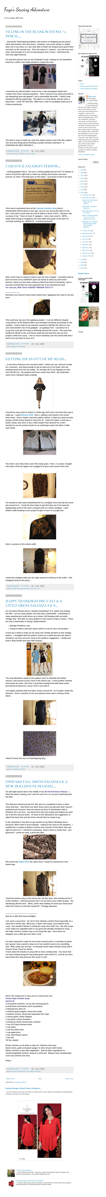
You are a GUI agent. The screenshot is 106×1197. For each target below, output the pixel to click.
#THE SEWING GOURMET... (89, 89)
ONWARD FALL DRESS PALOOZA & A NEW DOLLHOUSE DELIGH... (89, 224)
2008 (82, 265)
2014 (82, 184)
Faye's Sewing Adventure (27, 9)
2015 (82, 181)
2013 (82, 187)
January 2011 (86, 256)
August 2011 (86, 236)
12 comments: (25, 343)
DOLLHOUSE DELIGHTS (18, 1071)
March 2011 (86, 250)
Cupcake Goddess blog (46, 208)
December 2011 (87, 195)
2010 (82, 259)
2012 (82, 189)
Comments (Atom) (20, 1082)
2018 (82, 173)
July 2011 (85, 239)
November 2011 (87, 198)
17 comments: (25, 586)
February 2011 (87, 253)
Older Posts (69, 1079)
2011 (82, 192)
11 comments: (25, 766)
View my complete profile (86, 154)
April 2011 (85, 247)
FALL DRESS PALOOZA (18, 769)
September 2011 (87, 233)
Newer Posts (10, 1079)
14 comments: (25, 151)
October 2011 (86, 230)
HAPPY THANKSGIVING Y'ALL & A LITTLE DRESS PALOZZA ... (90, 217)
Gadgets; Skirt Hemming (18, 346)
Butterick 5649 (27, 415)
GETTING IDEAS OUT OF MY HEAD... (36, 359)
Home (40, 1079)
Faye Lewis (92, 96)
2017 (82, 175)
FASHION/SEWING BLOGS (89, 86)
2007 (82, 268)
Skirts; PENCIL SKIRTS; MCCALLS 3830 (23, 153)
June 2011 (85, 242)
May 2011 (85, 244)
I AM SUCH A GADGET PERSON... (33, 166)
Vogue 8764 (24, 862)
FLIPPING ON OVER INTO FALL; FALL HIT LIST (25, 588)
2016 (82, 178)
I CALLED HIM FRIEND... (24, 1170)
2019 (82, 170)
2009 (82, 262)
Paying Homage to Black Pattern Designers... (23, 1088)
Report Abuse (83, 273)
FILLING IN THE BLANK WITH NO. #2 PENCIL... (89, 202)
